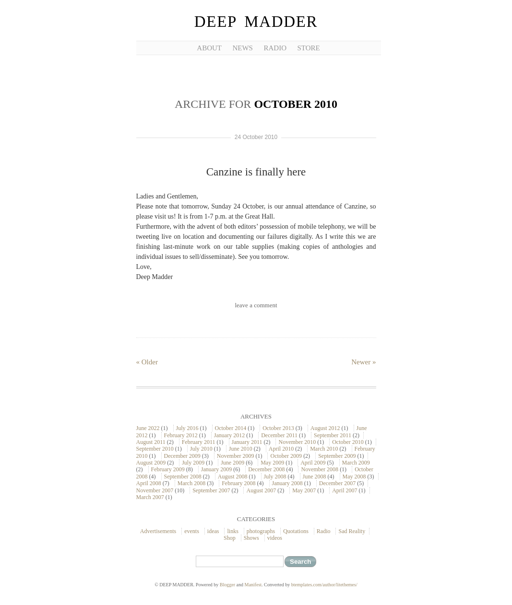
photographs (261, 531)
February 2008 (238, 483)
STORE (308, 48)
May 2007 (304, 490)
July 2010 (201, 448)
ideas (213, 531)
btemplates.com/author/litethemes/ (324, 584)
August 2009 (151, 462)
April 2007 (344, 490)
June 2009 (232, 462)
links (232, 531)
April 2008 (148, 483)
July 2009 (193, 462)
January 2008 (287, 483)
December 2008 (266, 469)
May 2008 (354, 476)
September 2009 (337, 456)
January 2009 (216, 469)
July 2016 (187, 428)
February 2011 (198, 442)
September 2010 (155, 448)
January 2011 (247, 442)
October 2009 (286, 456)
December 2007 (337, 483)
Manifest (253, 584)
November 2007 (155, 490)
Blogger (227, 584)
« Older (147, 362)
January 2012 (229, 435)
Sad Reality (351, 531)
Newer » (363, 362)
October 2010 (348, 442)
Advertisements (158, 531)
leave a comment (256, 305)
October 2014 (231, 428)
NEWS (242, 48)
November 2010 (297, 442)
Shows (251, 538)
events (191, 531)
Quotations (296, 531)
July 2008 (275, 476)
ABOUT (209, 48)
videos (274, 538)
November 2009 (235, 456)
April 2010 (281, 448)
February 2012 (181, 435)
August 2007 (261, 490)
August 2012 (325, 428)
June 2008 (314, 476)
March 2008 (191, 483)
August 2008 (233, 476)
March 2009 (356, 462)
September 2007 (211, 490)
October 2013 (278, 428)
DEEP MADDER (256, 21)
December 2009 (182, 456)
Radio (324, 531)
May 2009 (272, 462)
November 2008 (319, 469)
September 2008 (183, 476)
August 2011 (151, 442)
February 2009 (168, 469)
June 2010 (240, 448)
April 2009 (312, 462)
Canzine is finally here (256, 172)
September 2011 (332, 435)
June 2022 (148, 428)
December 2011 (279, 435)
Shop (230, 538)
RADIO (274, 48)
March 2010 (324, 448)
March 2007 (150, 497)
